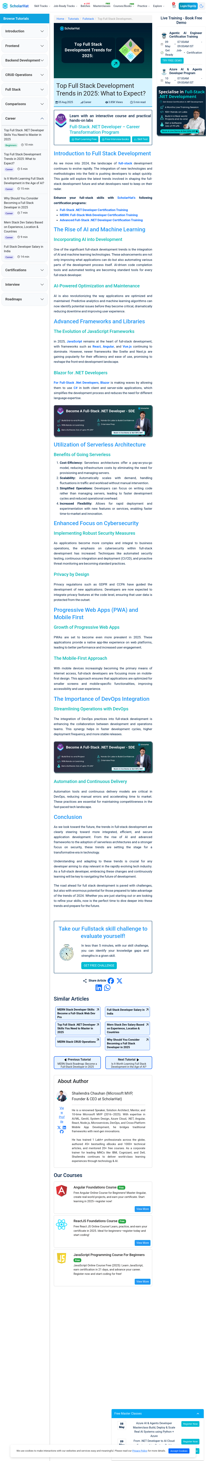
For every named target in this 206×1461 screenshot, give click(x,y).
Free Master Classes (157, 1413)
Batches (86, 5)
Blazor (104, 382)
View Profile (62, 1062)
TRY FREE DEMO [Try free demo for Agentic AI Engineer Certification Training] (172, 60)
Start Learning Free (84, 139)
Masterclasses (102, 5)
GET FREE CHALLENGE (99, 913)
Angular (108, 346)
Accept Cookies (178, 1451)
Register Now (190, 1423)
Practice (144, 6)
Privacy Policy (139, 1450)
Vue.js (127, 346)
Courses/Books (124, 5)
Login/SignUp (188, 6)
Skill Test (141, 139)
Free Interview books (115, 139)
